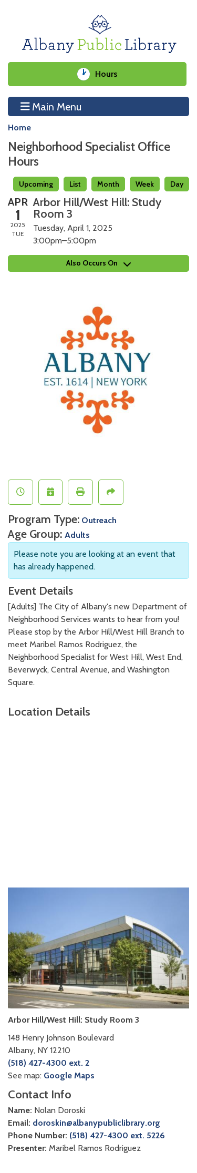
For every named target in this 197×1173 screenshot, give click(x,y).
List (75, 184)
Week (145, 184)
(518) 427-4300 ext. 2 (48, 1063)
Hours (110, 74)
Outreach (99, 520)
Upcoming (36, 184)
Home (19, 127)
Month (108, 184)
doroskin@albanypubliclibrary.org (96, 1123)
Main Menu (51, 106)
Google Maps (69, 1075)
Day (176, 184)
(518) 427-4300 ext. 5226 (117, 1135)
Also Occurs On (98, 263)
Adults (77, 535)
